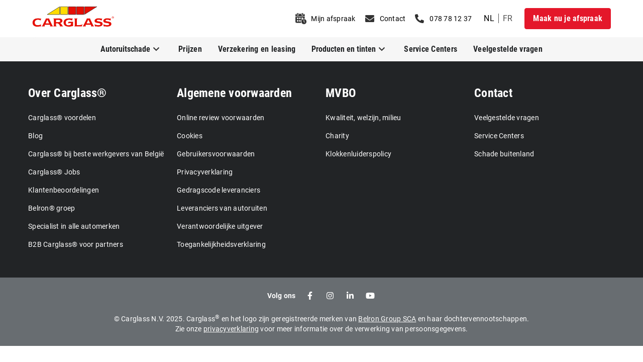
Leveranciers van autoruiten (222, 208)
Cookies (189, 136)
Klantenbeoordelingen (63, 190)
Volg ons (281, 296)
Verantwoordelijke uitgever (220, 226)
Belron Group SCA (387, 319)
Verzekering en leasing (257, 49)
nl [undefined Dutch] (489, 18)
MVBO (341, 93)
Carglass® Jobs (54, 172)
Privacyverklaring (205, 172)
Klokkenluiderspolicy (358, 154)
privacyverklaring (231, 329)
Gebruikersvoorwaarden (216, 154)
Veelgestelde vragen (508, 49)
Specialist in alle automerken (74, 226)
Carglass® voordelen (62, 118)
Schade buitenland (504, 154)
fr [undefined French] (508, 18)
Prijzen (190, 49)
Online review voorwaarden (220, 118)
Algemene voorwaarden (234, 93)
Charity (337, 136)
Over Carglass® (67, 93)
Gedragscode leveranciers (218, 190)
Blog (35, 136)
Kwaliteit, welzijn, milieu (363, 118)
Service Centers (430, 49)
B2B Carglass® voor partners (75, 244)
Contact (493, 93)
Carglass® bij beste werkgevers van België (96, 154)
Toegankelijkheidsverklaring (221, 244)
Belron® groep (51, 208)
